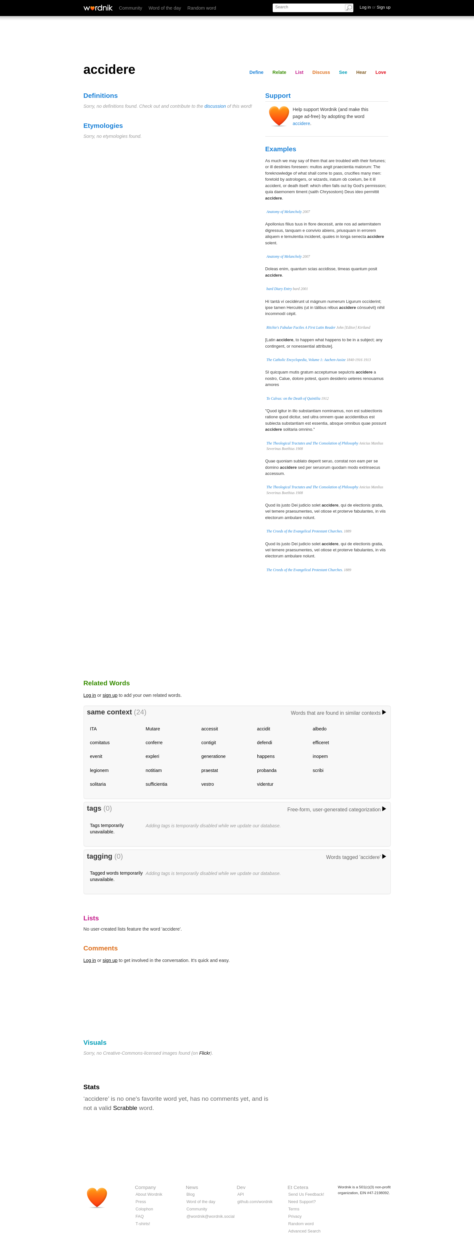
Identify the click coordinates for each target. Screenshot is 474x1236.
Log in (90, 695)
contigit (208, 742)
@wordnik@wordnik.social (211, 1216)
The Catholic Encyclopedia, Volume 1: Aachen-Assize (306, 360)
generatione (213, 756)
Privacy (295, 1216)
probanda (267, 770)
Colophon (144, 1209)
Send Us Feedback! (306, 1194)
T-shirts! (143, 1223)
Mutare (153, 728)
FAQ (140, 1216)
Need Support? (302, 1201)
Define (256, 72)
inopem (320, 756)
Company (145, 1187)
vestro (207, 784)
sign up (110, 695)
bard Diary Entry (279, 289)
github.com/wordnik (255, 1201)
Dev (241, 1187)
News (192, 1187)
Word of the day (165, 8)
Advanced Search (304, 1231)
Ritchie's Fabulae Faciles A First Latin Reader (301, 327)
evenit (96, 756)
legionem (99, 770)
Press (141, 1201)
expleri (152, 756)
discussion (215, 106)
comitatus (100, 742)
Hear (361, 72)
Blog (191, 1194)
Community (130, 8)
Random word (202, 8)
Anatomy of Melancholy (284, 212)
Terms (294, 1209)
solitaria (98, 784)
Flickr (204, 1053)
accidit (263, 728)
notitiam (154, 770)
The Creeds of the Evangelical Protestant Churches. (305, 531)
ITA (93, 728)
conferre (154, 742)
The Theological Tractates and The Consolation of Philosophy (312, 443)
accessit (209, 728)
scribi (318, 770)
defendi (264, 742)
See (343, 72)
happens (266, 756)
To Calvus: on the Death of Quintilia (293, 398)
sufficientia (156, 784)
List (299, 72)
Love (380, 72)
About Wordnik (149, 1194)
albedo (319, 728)
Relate (279, 72)
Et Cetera (298, 1187)
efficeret (321, 742)
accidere (301, 123)
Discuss (321, 72)
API (240, 1194)
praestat (209, 770)
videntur (265, 784)
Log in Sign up (375, 7)
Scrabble (125, 1108)
